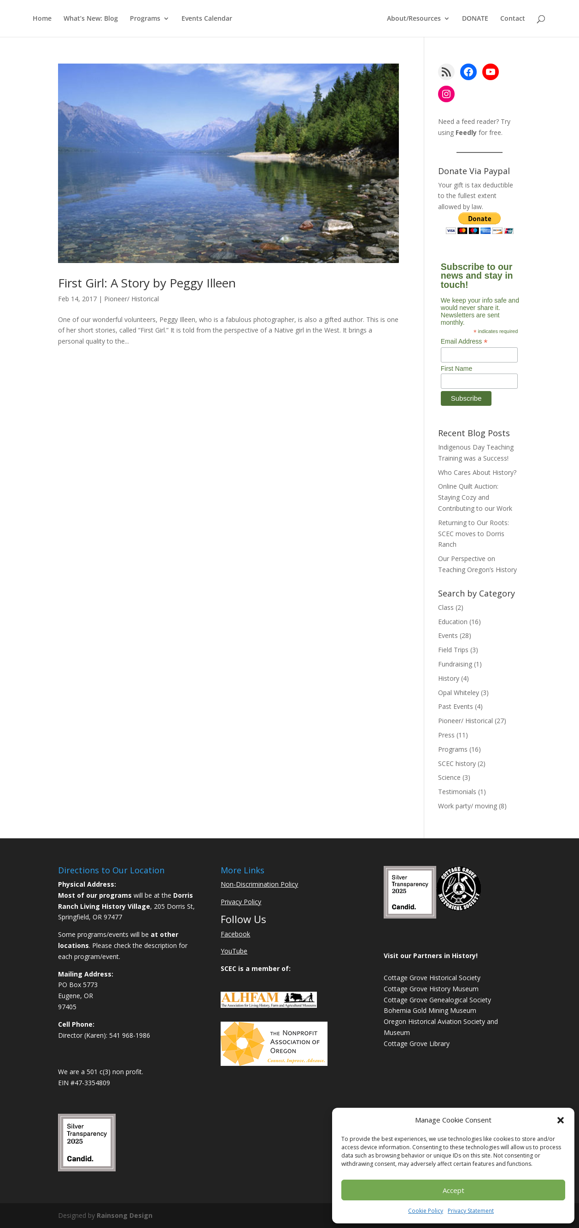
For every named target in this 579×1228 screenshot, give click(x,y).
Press (446, 735)
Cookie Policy (425, 1211)
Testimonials (457, 791)
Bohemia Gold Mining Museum (430, 1010)
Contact (512, 19)
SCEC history (457, 763)
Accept (453, 1190)
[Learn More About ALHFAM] (269, 1005)
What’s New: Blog (91, 19)
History (448, 678)
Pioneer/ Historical (131, 298)
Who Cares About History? (477, 472)
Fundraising (455, 664)
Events (448, 635)
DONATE (475, 19)
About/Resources (414, 19)
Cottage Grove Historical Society (432, 977)
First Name (456, 368)
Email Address (464, 341)
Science (449, 777)
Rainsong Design (124, 1215)
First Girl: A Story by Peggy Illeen (147, 283)
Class (446, 607)
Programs (145, 19)
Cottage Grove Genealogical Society (437, 999)
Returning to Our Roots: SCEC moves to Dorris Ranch (473, 533)
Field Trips (453, 649)
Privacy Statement (471, 1211)
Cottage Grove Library (417, 1043)
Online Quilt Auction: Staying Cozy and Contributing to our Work (475, 497)
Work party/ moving (467, 805)
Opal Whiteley (458, 692)
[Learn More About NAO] (274, 1063)
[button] (560, 1120)
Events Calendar (206, 19)
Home (42, 19)
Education (453, 621)
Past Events (455, 706)
